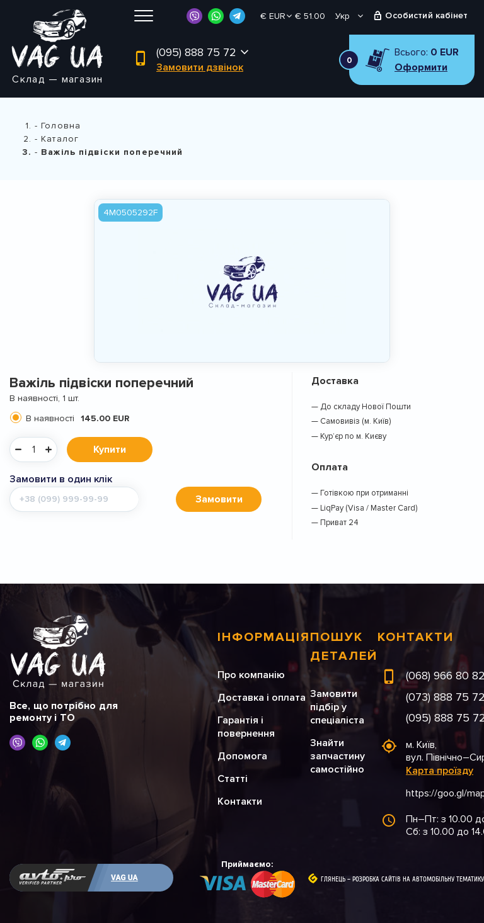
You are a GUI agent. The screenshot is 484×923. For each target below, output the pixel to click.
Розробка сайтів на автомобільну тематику (418, 879)
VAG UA (124, 877)
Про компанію (251, 675)
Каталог (60, 138)
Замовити (219, 499)
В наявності (77, 418)
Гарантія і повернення (246, 727)
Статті (232, 779)
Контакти (239, 801)
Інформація (263, 637)
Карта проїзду (439, 770)
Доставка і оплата (261, 697)
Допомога (242, 756)
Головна (61, 125)
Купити (109, 449)
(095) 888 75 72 (196, 52)
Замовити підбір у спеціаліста (337, 707)
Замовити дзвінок (199, 67)
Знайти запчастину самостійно (337, 756)
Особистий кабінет (426, 15)
